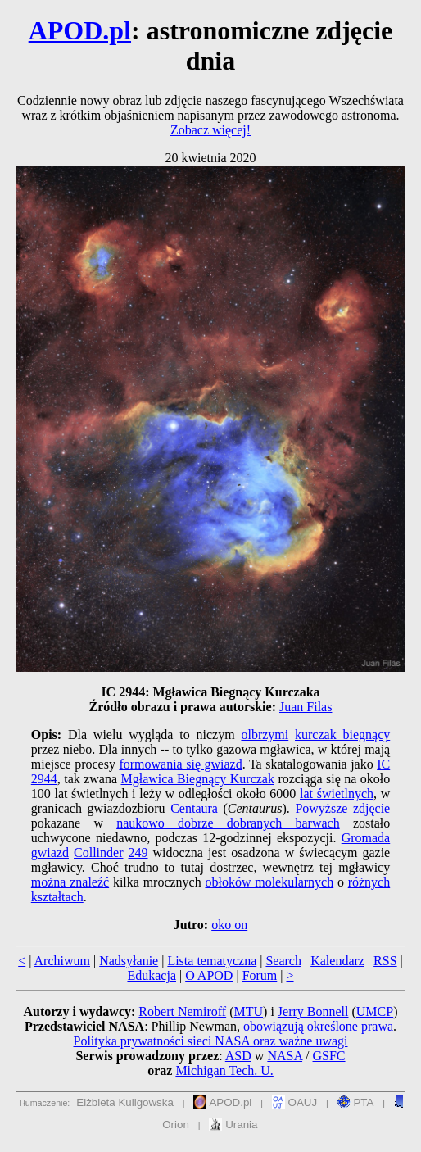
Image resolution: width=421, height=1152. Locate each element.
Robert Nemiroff (182, 1011)
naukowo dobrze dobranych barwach (228, 823)
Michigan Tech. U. (224, 1070)
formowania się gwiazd (180, 764)
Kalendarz (337, 961)
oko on (229, 925)
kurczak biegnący (342, 735)
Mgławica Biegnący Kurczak (197, 779)
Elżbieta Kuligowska (125, 1102)
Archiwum (62, 961)
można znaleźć (70, 882)
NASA (284, 1056)
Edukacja (151, 975)
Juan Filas (305, 707)
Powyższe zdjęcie (342, 808)
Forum (260, 975)
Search (283, 961)
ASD (238, 1056)
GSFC (329, 1056)
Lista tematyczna (211, 961)
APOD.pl (80, 30)
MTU (248, 1011)
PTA (355, 1102)
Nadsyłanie (128, 961)
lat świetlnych (336, 794)
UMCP (374, 1011)
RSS (384, 961)
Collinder (98, 852)
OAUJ (294, 1102)
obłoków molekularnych (269, 882)
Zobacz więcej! (210, 130)
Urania (233, 1124)
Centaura (194, 808)
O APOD (209, 975)
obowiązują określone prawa (318, 1026)
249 (138, 852)
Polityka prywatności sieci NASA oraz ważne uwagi (210, 1041)
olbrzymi (264, 735)
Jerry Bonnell (313, 1011)
